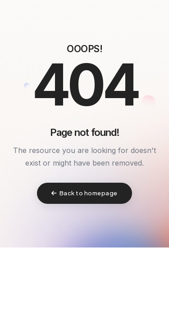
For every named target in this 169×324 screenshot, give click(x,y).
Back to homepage (84, 193)
